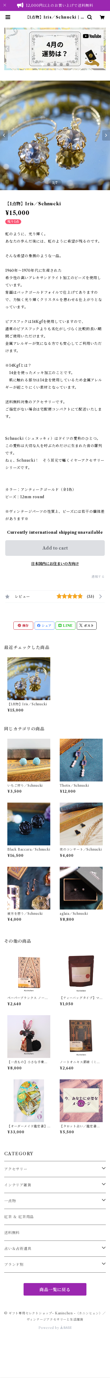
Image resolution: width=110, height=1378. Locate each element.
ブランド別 (14, 1264)
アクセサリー (16, 1169)
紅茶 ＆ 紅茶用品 (19, 1216)
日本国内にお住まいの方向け (55, 563)
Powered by (55, 1328)
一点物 (10, 1201)
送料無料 (12, 1232)
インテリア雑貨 (17, 1185)
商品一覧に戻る (55, 1289)
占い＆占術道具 (17, 1248)
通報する (98, 577)
